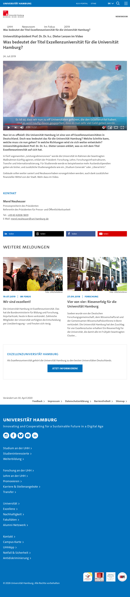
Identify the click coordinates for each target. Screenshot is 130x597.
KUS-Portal (82, 3)
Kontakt (8, 536)
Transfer (8, 492)
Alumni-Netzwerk (14, 525)
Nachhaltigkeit (12, 514)
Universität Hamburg (17, 3)
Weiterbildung (12, 459)
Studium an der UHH (16, 448)
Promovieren (11, 481)
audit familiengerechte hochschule (87, 576)
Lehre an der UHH (14, 476)
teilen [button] (11, 233)
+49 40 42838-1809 (18, 215)
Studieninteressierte (16, 453)
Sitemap (120, 401)
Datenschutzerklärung (77, 401)
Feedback (37, 401)
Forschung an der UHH (17, 470)
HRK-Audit (109, 575)
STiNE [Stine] (93, 3)
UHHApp (8, 547)
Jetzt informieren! (65, 368)
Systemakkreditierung (122, 573)
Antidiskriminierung (16, 558)
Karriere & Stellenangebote (20, 487)
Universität (10, 503)
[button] (110, 3)
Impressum (54, 401)
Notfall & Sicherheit (15, 553)
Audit (97, 573)
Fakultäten (10, 520)
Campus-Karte (12, 542)
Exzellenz (9, 509)
